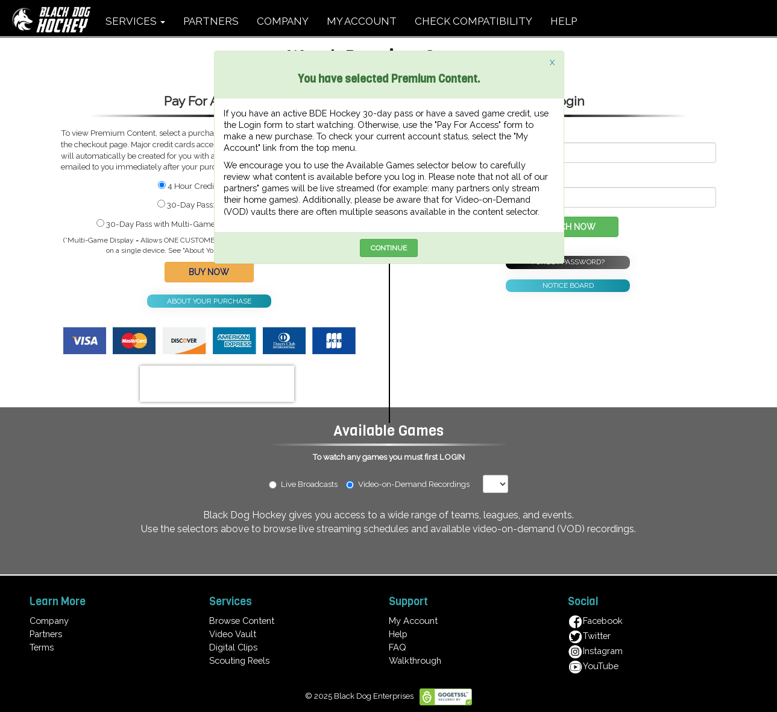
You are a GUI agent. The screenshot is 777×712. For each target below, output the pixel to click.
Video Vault (232, 634)
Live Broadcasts (303, 484)
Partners (46, 634)
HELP (563, 21)
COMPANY (283, 21)
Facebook (595, 620)
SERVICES (135, 21)
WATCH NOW (568, 227)
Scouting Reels (239, 660)
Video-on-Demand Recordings (413, 484)
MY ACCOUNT (362, 21)
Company (49, 620)
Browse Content (241, 620)
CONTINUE (389, 248)
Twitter (589, 636)
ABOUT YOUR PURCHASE (209, 301)
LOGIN (452, 457)
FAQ (397, 647)
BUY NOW (209, 272)
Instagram (595, 651)
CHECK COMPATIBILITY (473, 21)
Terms (42, 647)
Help (398, 634)
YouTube (593, 666)
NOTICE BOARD (568, 285)
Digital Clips (233, 647)
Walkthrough (415, 660)
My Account (413, 620)
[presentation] (217, 384)
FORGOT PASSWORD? (568, 262)
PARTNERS (211, 21)
